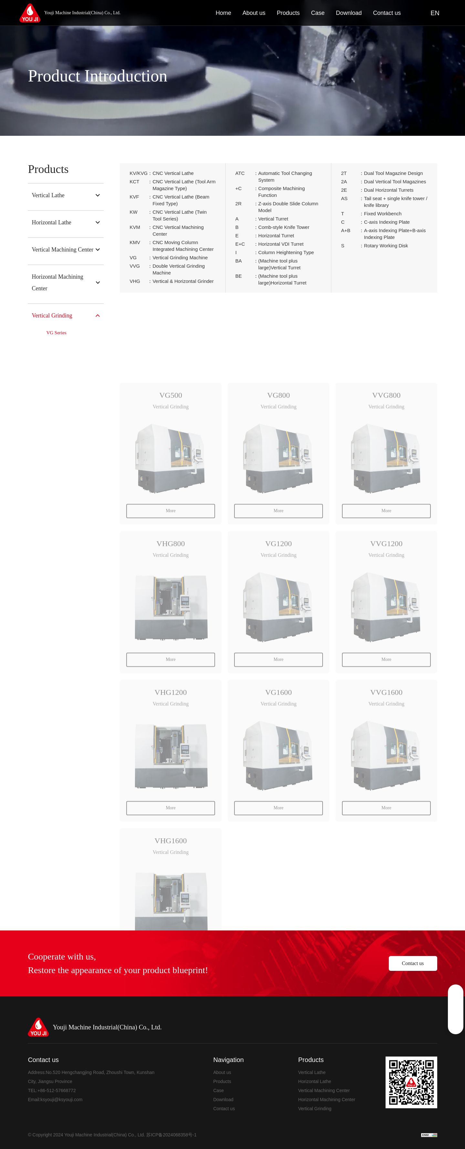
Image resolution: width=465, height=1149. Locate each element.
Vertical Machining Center (66, 249)
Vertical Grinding (66, 315)
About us (222, 1072)
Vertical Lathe (66, 195)
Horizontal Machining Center (66, 283)
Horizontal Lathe (66, 222)
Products (222, 1081)
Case (218, 1090)
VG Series (56, 332)
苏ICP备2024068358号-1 (171, 1134)
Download (223, 1099)
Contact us (413, 963)
